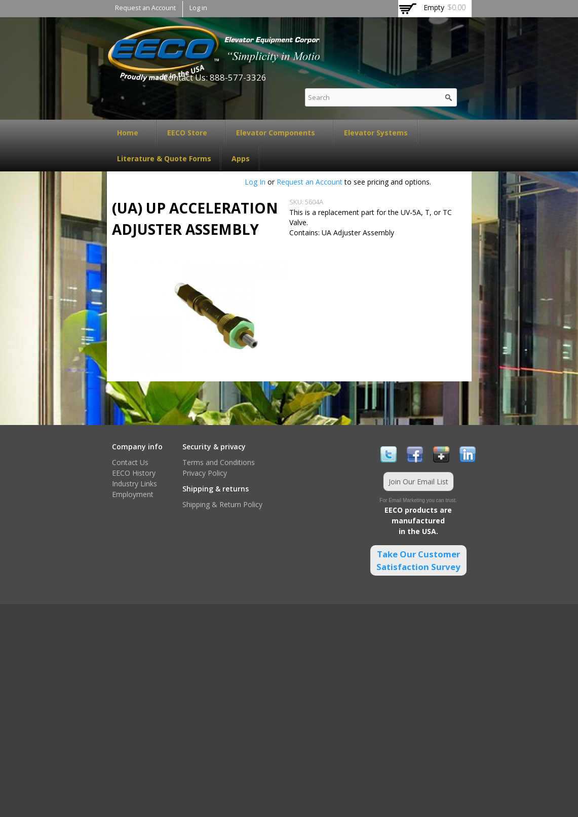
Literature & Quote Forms (164, 158)
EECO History (134, 473)
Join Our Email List (418, 481)
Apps (241, 158)
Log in (198, 8)
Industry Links (134, 483)
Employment (132, 494)
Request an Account (145, 8)
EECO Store (191, 132)
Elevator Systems (376, 132)
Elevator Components (280, 132)
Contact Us (130, 462)
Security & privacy (214, 446)
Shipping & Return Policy (222, 504)
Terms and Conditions (218, 462)
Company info (137, 446)
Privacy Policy (204, 473)
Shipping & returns (215, 488)
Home (132, 132)
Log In (255, 182)
